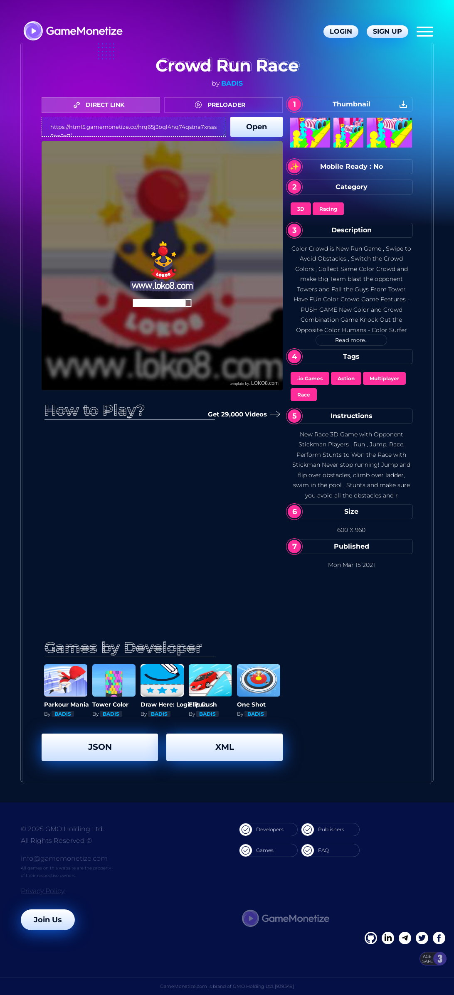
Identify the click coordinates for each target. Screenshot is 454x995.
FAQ (315, 850)
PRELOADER (222, 104)
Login (341, 31)
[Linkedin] (405, 938)
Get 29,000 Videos (242, 414)
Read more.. (351, 340)
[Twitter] (422, 938)
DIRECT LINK (101, 104)
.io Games (310, 378)
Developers (261, 829)
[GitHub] (439, 938)
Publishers (322, 829)
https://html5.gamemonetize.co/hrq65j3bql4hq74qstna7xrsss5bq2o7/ (134, 127)
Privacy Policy (42, 891)
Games (256, 850)
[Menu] (425, 32)
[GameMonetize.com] (72, 32)
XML (224, 747)
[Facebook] (371, 938)
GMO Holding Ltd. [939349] (263, 986)
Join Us (48, 919)
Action (346, 378)
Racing (328, 209)
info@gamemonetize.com (64, 858)
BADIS (232, 83)
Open (256, 126)
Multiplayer (384, 378)
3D (300, 209)
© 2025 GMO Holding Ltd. (62, 829)
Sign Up (387, 31)
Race (303, 395)
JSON (100, 747)
